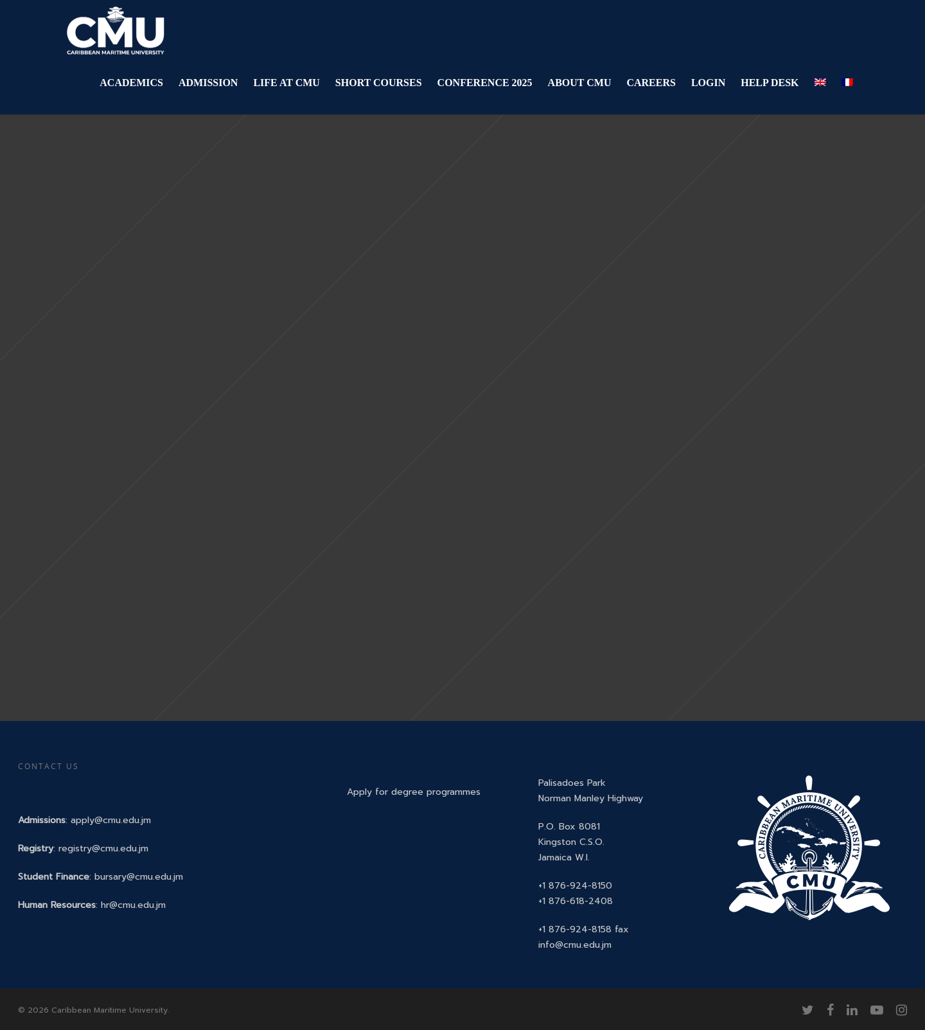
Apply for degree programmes (413, 792)
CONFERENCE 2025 (485, 82)
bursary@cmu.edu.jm (138, 876)
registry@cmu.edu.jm (103, 848)
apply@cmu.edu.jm (111, 820)
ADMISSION (208, 82)
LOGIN (708, 82)
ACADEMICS (131, 82)
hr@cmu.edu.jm (133, 905)
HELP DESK (769, 82)
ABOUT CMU (580, 82)
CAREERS (650, 82)
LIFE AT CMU (286, 82)
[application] (921, 1027)
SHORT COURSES (378, 82)
